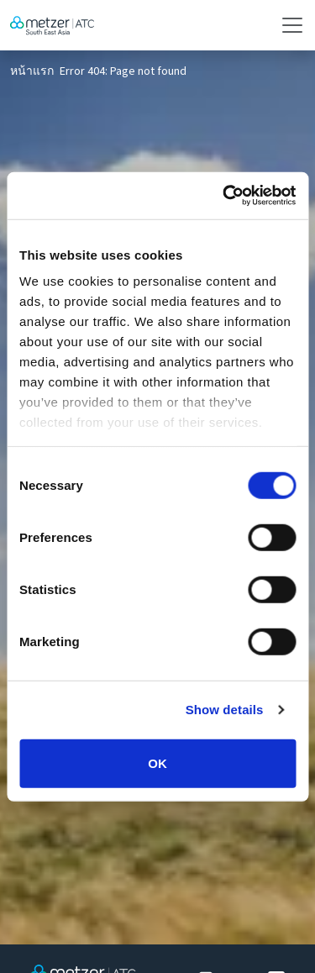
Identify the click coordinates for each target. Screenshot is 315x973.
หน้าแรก (32, 71)
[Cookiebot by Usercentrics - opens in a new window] (224, 196)
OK (157, 762)
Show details (225, 709)
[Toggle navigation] (287, 25)
